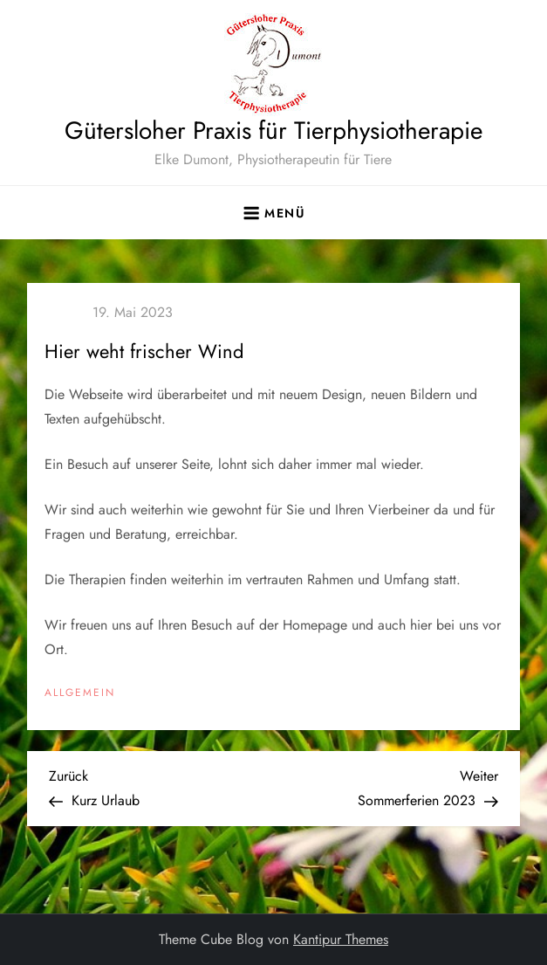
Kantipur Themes (340, 939)
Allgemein (79, 693)
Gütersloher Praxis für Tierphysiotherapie (273, 130)
